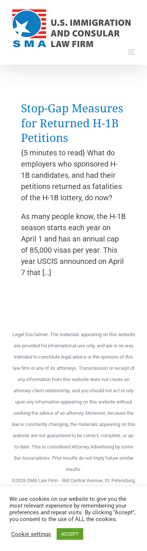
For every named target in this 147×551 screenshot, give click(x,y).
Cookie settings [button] (31, 534)
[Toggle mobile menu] (132, 52)
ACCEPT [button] (70, 534)
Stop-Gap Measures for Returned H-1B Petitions (72, 123)
